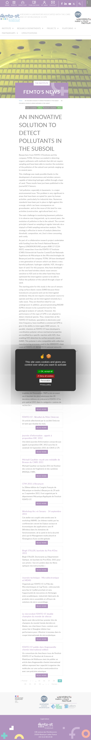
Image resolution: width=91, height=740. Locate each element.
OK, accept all (45, 371)
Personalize (45, 381)
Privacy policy (45, 385)
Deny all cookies (45, 376)
